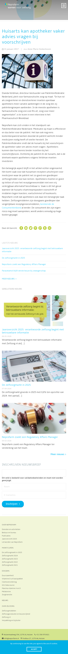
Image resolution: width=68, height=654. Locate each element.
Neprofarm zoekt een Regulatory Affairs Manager (24, 264)
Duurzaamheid (7, 576)
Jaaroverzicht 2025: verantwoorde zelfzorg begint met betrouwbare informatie (32, 250)
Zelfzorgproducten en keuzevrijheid (16, 614)
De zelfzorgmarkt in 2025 (13, 258)
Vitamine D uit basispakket (12, 579)
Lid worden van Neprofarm (12, 542)
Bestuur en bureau (9, 533)
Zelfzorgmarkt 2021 (10, 565)
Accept (34, 649)
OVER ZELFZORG (8, 606)
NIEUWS (5, 600)
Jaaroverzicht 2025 (9, 539)
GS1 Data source (8, 585)
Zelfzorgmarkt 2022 (10, 562)
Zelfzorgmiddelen (9, 611)
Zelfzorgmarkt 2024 (10, 556)
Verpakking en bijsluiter (11, 620)
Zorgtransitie (7, 595)
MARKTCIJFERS (7, 548)
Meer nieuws (8, 279)
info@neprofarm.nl (11, 638)
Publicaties (6, 536)
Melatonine (6, 592)
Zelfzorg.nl (6, 617)
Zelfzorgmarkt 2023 (10, 559)
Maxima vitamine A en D (11, 588)
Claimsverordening (9, 582)
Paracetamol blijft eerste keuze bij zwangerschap (24, 271)
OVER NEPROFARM (9, 525)
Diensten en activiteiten (11, 529)
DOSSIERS (5, 571)
